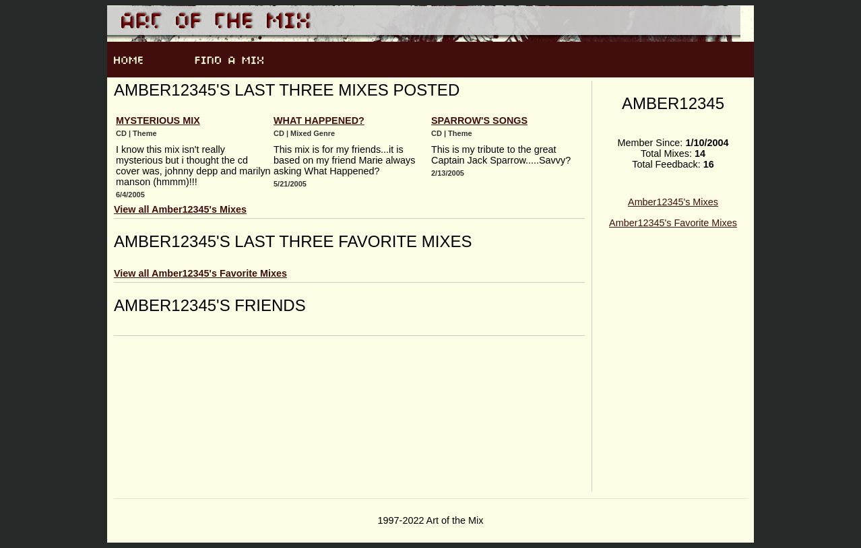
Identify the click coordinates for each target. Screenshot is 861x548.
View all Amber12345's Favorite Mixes (200, 273)
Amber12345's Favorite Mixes (673, 222)
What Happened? (319, 120)
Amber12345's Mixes (673, 202)
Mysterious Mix (158, 120)
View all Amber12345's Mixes (180, 209)
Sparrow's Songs (479, 120)
